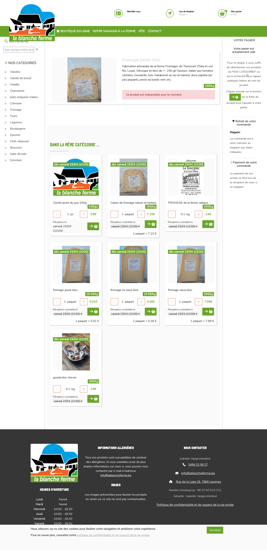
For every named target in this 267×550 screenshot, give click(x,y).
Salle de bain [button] (16, 154)
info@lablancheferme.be (115, 475)
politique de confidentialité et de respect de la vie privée (113, 535)
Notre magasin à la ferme (114, 31)
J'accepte (215, 530)
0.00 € (236, 13)
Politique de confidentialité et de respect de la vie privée (195, 505)
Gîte (142, 31)
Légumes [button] (13, 122)
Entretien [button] (13, 160)
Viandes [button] (12, 72)
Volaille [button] (12, 84)
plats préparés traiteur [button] (22, 97)
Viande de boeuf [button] (18, 78)
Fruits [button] (11, 116)
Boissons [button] (13, 148)
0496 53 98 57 (195, 465)
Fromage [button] (13, 110)
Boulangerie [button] (15, 129)
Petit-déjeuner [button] (17, 141)
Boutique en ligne (73, 31)
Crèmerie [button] (13, 103)
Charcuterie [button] (14, 91)
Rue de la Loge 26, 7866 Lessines (195, 482)
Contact (154, 31)
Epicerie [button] (12, 135)
